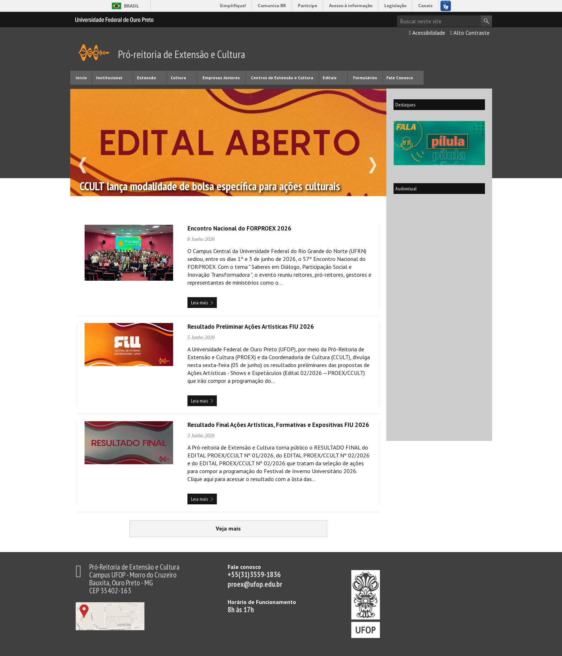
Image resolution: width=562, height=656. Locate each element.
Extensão (146, 77)
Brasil (131, 6)
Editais (330, 77)
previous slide (79, 169)
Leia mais (199, 302)
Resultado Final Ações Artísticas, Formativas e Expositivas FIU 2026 (278, 425)
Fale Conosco (399, 77)
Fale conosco (244, 566)
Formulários (365, 77)
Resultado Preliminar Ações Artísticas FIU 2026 (250, 327)
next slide (376, 169)
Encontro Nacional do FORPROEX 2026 (239, 228)
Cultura (178, 77)
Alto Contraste (470, 32)
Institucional (109, 77)
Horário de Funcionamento (262, 601)
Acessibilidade (427, 32)
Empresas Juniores (221, 77)
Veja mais (249, 526)
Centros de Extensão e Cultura (282, 77)
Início (81, 77)
